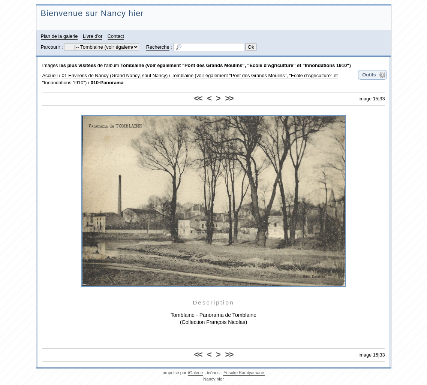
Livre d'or (92, 36)
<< (198, 98)
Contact (116, 36)
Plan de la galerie (59, 36)
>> (229, 98)
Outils (369, 75)
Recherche (157, 47)
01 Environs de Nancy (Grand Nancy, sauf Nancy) (115, 75)
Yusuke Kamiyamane (243, 372)
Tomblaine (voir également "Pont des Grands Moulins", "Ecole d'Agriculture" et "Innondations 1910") (235, 65)
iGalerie (195, 372)
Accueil (50, 75)
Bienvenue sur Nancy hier (92, 13)
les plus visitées (77, 65)
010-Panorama (107, 82)
